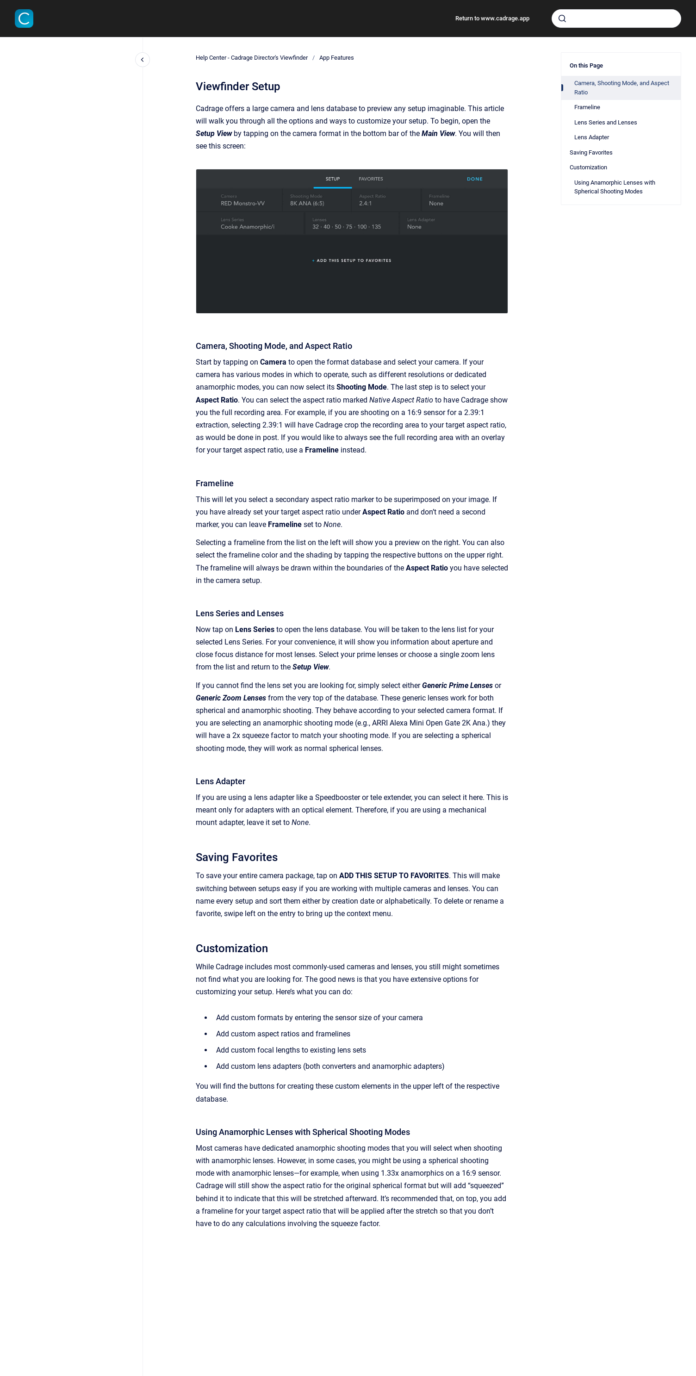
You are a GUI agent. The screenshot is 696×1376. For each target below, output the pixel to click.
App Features (336, 57)
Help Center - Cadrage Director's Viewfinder (252, 57)
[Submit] (562, 18)
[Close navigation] (142, 59)
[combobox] (616, 18)
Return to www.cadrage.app (492, 18)
